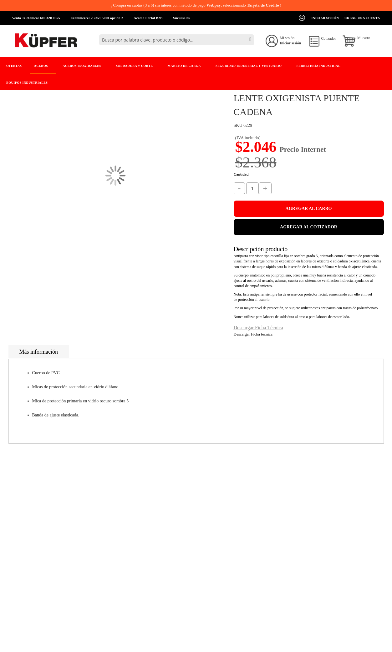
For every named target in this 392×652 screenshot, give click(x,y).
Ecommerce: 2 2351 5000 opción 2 (96, 18)
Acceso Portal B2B (148, 18)
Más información (38, 352)
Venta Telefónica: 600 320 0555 (36, 18)
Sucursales (181, 18)
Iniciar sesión (325, 18)
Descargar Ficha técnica (253, 334)
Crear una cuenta (362, 18)
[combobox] (176, 39)
